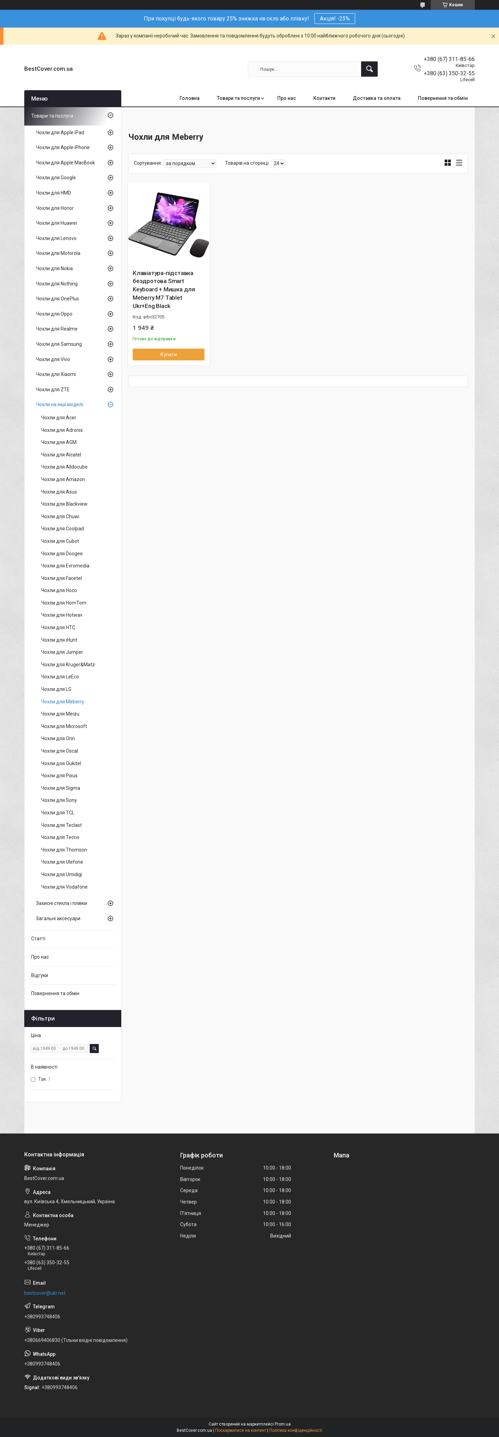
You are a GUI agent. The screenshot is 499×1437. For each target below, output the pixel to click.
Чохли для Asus (59, 492)
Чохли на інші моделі (59, 404)
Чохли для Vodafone (64, 887)
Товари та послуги (238, 98)
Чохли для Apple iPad (60, 132)
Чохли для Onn (58, 738)
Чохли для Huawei (56, 223)
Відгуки (39, 975)
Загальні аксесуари (58, 918)
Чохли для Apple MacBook (65, 162)
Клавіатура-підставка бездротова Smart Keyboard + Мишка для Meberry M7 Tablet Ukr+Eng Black (164, 289)
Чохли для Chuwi (60, 516)
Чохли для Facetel (61, 578)
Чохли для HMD (53, 193)
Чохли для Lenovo (56, 238)
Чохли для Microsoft (64, 726)
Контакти (324, 98)
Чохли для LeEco (60, 676)
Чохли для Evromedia (65, 565)
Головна (190, 98)
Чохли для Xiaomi (56, 374)
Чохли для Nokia (54, 268)
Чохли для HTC (58, 627)
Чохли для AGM (59, 442)
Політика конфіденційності (295, 1430)
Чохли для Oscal (59, 751)
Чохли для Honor (55, 208)
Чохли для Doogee (62, 553)
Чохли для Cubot (60, 541)
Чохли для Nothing (57, 283)
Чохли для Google (56, 177)
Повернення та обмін (443, 98)
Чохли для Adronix (62, 430)
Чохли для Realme (57, 329)
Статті (38, 938)
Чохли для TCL (58, 812)
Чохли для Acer (58, 417)
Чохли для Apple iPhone (63, 147)
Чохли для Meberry (62, 701)
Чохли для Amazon (63, 479)
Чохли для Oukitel (61, 763)
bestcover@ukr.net (44, 1293)
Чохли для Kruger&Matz (68, 664)
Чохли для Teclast (61, 825)
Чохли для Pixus (59, 775)
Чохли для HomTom (63, 603)
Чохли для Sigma (60, 788)
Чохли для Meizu (60, 714)
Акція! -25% (335, 18)
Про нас (286, 98)
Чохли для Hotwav (61, 615)
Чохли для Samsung (59, 344)
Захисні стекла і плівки (61, 903)
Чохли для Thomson (64, 850)
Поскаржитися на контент (240, 1430)
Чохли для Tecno (60, 837)
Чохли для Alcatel (61, 454)
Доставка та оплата (377, 98)
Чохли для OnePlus (57, 298)
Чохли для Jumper (62, 652)
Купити (168, 354)
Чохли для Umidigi (61, 874)
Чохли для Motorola (58, 253)
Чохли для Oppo (54, 314)
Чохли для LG (56, 689)
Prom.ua (283, 1424)
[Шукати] (369, 69)
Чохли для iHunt (59, 640)
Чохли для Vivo (53, 359)
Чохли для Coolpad (62, 528)
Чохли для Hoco (59, 590)
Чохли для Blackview (64, 504)
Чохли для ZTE (53, 389)
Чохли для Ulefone (62, 862)
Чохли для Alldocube (64, 467)
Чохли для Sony (59, 800)
